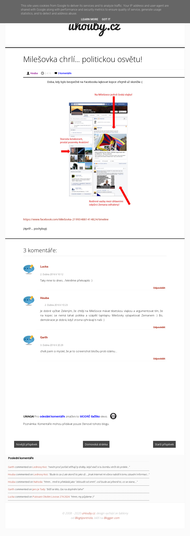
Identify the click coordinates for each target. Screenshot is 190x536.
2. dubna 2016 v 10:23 (56, 305)
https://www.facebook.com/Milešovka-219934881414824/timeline (66, 219)
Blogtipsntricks (84, 518)
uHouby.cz (88, 513)
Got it (106, 19)
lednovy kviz (39, 467)
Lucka (44, 266)
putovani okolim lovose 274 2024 (51, 496)
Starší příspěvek (164, 444)
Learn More (89, 19)
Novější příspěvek (26, 444)
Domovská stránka (96, 444)
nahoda (38, 481)
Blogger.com (111, 518)
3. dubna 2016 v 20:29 (51, 345)
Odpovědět (159, 288)
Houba (44, 298)
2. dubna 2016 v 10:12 (51, 274)
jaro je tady (38, 489)
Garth (44, 337)
